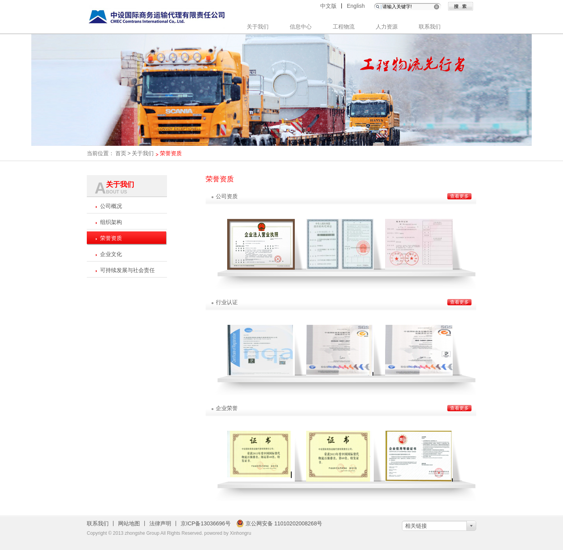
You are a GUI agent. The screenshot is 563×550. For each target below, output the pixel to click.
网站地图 (129, 523)
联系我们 (430, 26)
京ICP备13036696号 (206, 523)
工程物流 (344, 26)
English (356, 6)
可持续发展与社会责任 (127, 270)
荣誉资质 (111, 238)
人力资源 (387, 26)
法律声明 (160, 523)
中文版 (328, 6)
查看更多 (459, 196)
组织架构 (111, 222)
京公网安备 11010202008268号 (279, 523)
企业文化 (111, 254)
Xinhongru (240, 533)
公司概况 (111, 206)
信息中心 (301, 26)
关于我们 (258, 26)
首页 (120, 153)
